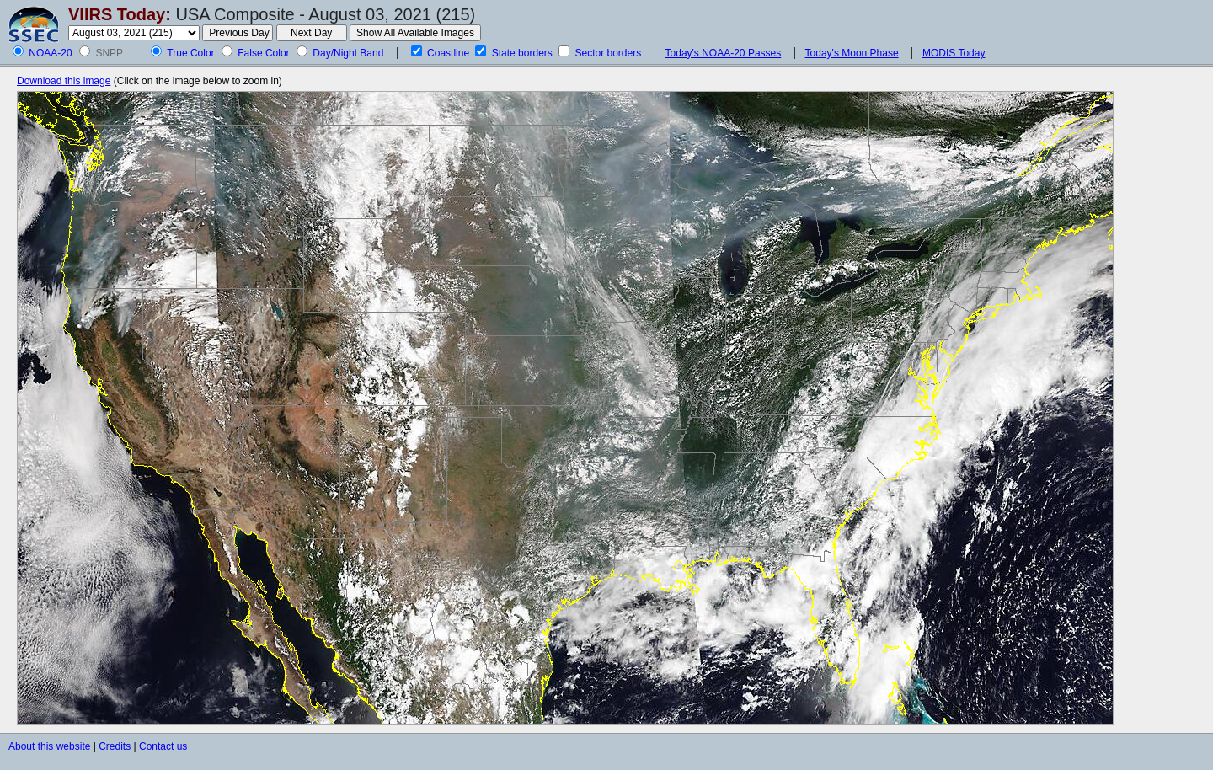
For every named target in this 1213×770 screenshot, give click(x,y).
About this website (49, 746)
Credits (115, 746)
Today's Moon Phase (852, 53)
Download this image (63, 81)
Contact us (163, 746)
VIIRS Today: (119, 14)
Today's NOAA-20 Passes (723, 53)
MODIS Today (953, 53)
